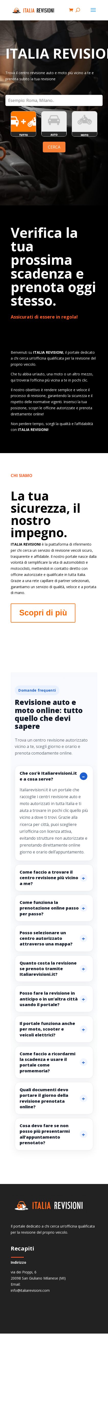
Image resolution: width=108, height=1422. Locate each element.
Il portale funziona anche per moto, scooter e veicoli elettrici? (47, 1029)
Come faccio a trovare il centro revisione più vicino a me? (49, 877)
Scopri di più (43, 612)
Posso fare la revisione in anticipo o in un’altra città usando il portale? (49, 998)
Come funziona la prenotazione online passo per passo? (49, 908)
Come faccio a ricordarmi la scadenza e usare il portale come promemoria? (47, 1062)
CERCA (54, 147)
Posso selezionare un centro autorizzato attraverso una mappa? (46, 938)
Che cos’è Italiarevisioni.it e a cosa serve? (48, 776)
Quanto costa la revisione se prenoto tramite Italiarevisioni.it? (48, 968)
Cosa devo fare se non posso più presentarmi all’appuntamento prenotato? (45, 1134)
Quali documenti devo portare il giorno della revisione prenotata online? (44, 1098)
